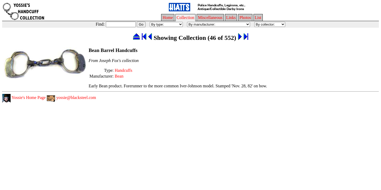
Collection (185, 17)
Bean (119, 76)
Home (167, 17)
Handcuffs (123, 70)
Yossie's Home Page (24, 97)
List (258, 17)
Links (231, 17)
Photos (245, 17)
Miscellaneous (210, 17)
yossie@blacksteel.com (71, 97)
